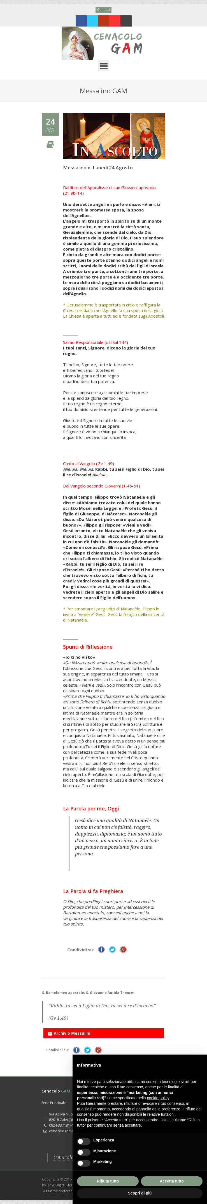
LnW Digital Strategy (63, 1185)
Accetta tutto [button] (172, 1181)
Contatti (103, 9)
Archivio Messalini (69, 1032)
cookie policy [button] (158, 1098)
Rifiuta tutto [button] (108, 1181)
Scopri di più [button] (140, 1193)
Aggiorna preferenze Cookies (66, 1191)
